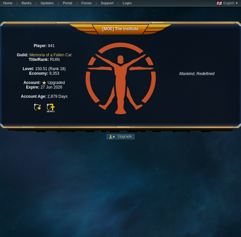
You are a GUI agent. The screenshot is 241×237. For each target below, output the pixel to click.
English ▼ (227, 3)
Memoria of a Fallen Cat (50, 55)
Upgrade (124, 136)
